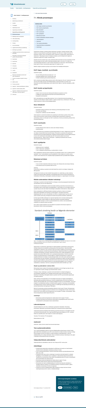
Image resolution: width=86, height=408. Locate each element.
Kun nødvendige (67, 387)
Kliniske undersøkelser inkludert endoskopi (44, 37)
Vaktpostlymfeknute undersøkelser (42, 45)
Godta (60, 387)
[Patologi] (29, 43)
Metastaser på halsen (40, 35)
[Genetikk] (29, 23)
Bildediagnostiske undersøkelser (17, 36)
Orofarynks (13, 66)
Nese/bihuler (14, 59)
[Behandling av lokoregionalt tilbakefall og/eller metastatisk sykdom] (29, 56)
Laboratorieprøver (39, 39)
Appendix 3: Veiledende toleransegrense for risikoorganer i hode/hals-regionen (19, 91)
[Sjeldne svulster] (29, 82)
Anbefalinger (38, 47)
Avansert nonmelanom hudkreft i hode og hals (19, 79)
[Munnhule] (29, 63)
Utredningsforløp (14, 41)
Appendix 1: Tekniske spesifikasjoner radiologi (19, 86)
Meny (73, 4)
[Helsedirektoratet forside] (18, 4)
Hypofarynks (14, 68)
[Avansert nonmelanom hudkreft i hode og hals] (29, 79)
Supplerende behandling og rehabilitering (19, 47)
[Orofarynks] (29, 66)
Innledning (13, 18)
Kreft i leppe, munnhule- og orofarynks (43, 26)
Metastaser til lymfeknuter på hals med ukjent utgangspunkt (18, 75)
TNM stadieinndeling (15, 38)
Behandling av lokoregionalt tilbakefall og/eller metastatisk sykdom (18, 56)
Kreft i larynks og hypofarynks (41, 27)
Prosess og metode (15, 84)
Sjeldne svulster (14, 82)
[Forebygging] (29, 25)
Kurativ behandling (15, 45)
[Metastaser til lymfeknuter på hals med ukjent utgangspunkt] (29, 75)
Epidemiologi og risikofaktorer (17, 21)
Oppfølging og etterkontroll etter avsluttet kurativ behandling (20, 53)
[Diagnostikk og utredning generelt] (29, 32)
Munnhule (13, 63)
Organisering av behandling (16, 30)
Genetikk (13, 23)
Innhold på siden (54, 23)
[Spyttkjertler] (29, 72)
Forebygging (14, 25)
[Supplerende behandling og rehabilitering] (29, 47)
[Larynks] (29, 70)
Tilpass (75, 387)
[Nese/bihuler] (29, 59)
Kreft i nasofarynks (39, 31)
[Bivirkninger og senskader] (29, 49)
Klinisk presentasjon (15, 34)
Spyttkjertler (14, 72)
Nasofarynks (14, 61)
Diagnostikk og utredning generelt (18, 32)
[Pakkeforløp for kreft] (29, 27)
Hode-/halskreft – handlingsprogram (19, 15)
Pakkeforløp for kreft (15, 27)
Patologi (13, 43)
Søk (63, 4)
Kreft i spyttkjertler (39, 33)
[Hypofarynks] (29, 68)
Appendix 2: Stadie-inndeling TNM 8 (18, 88)
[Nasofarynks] (29, 61)
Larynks (13, 70)
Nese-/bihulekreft (39, 29)
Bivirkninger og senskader (16, 49)
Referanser (13, 94)
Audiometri (38, 41)
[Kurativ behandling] (29, 45)
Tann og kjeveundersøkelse (41, 43)
